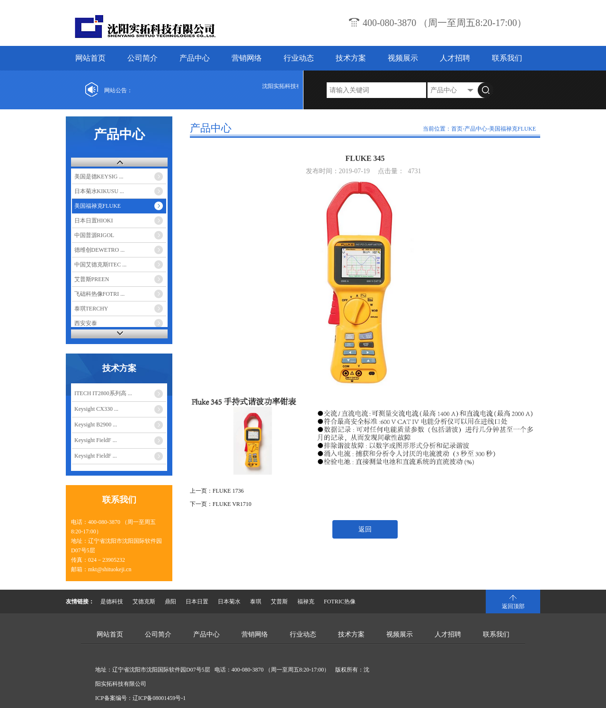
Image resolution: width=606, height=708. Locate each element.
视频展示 (403, 58)
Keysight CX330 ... (96, 409)
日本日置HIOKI (93, 220)
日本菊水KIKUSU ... (99, 191)
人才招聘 (455, 58)
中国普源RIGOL (94, 235)
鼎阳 (170, 601)
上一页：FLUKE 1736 (217, 490)
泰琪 (255, 601)
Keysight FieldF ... (95, 440)
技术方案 (351, 58)
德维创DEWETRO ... (99, 250)
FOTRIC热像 (340, 601)
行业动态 (299, 58)
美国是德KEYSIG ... (99, 176)
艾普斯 (279, 601)
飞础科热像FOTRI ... (99, 294)
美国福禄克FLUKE (97, 206)
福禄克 (305, 601)
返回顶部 (513, 606)
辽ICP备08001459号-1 (159, 698)
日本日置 (197, 601)
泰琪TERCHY (91, 308)
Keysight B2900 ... (95, 424)
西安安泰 (85, 323)
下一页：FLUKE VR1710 (220, 504)
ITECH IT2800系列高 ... (103, 393)
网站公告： (118, 90)
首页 (457, 128)
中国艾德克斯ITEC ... (100, 264)
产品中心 (194, 58)
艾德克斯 (144, 601)
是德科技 (111, 601)
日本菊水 (229, 601)
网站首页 (90, 58)
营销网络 (247, 58)
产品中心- (476, 128)
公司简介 (142, 58)
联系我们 (507, 58)
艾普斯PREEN (91, 279)
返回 (365, 529)
